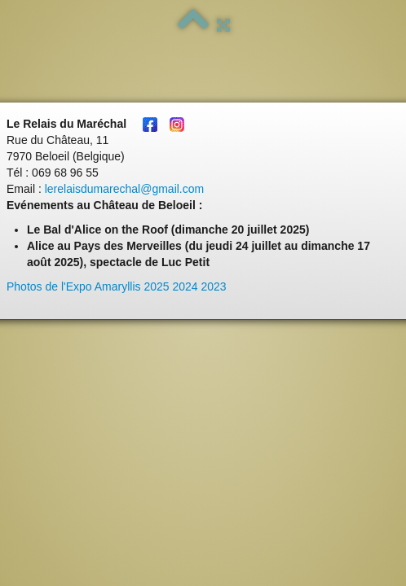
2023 (214, 286)
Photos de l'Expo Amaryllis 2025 (88, 286)
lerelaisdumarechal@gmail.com (125, 188)
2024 (184, 286)
